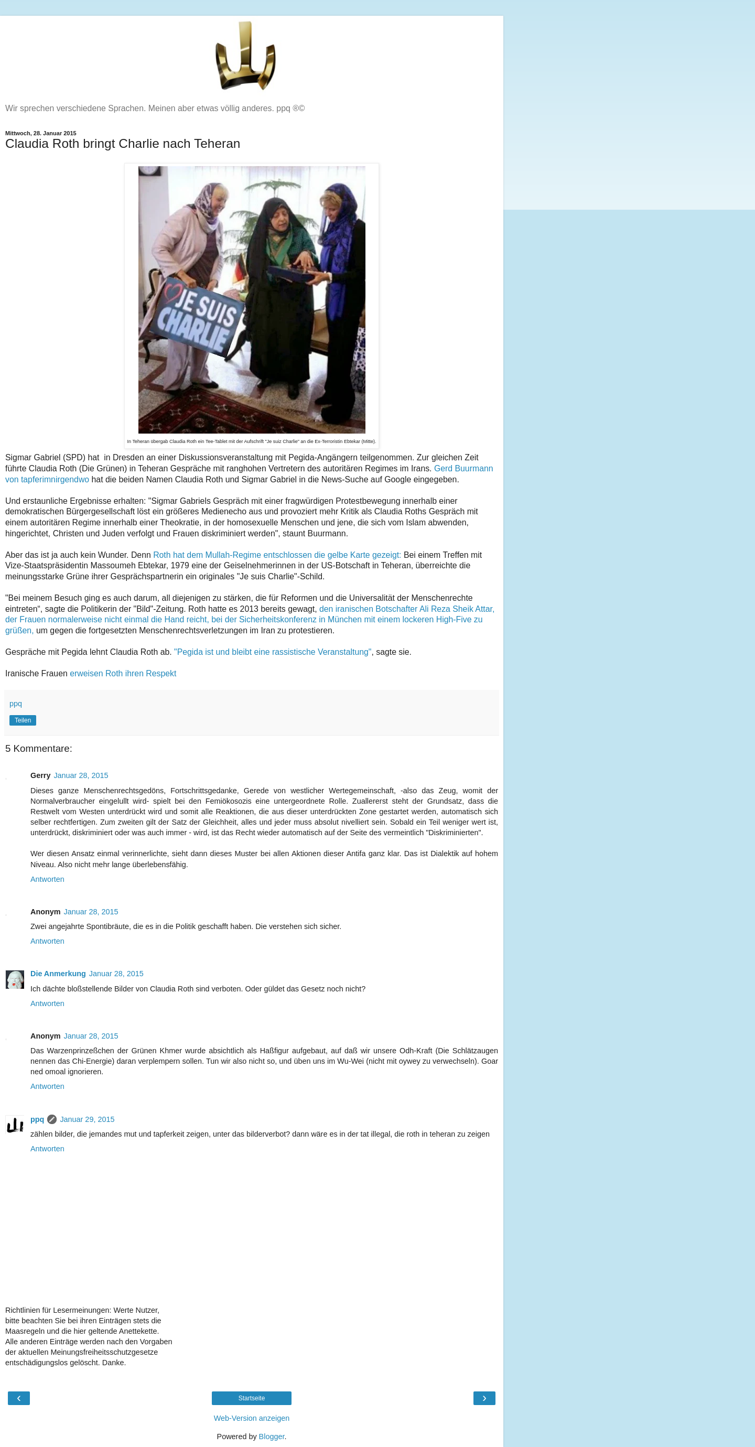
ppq (37, 1119)
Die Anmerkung (58, 973)
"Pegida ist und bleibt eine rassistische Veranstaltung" (272, 651)
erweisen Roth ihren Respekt (123, 673)
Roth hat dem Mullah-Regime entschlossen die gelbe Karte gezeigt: (277, 554)
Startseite (252, 1398)
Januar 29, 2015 (87, 1119)
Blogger (272, 1436)
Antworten (47, 879)
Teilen (23, 720)
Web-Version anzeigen (252, 1418)
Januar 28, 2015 (80, 775)
